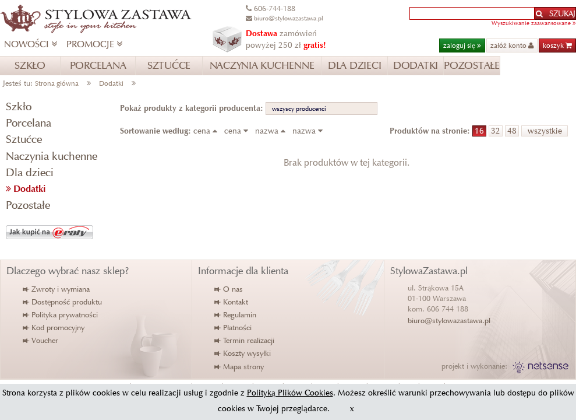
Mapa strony (239, 367)
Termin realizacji (244, 340)
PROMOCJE (94, 44)
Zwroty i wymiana (57, 289)
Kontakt (231, 302)
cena (207, 131)
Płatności (233, 327)
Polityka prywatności (61, 315)
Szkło (18, 106)
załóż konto (511, 45)
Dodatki (111, 83)
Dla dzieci (30, 172)
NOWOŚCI (30, 44)
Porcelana (28, 123)
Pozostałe (28, 205)
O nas (229, 289)
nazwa (272, 131)
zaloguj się (462, 45)
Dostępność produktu (63, 302)
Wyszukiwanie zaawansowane (534, 23)
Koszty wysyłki (243, 353)
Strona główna (57, 83)
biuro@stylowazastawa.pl (449, 321)
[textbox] (472, 13)
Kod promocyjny (54, 327)
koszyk (557, 45)
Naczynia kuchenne (51, 156)
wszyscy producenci (299, 108)
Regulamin (235, 315)
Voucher (41, 340)
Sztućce (24, 139)
